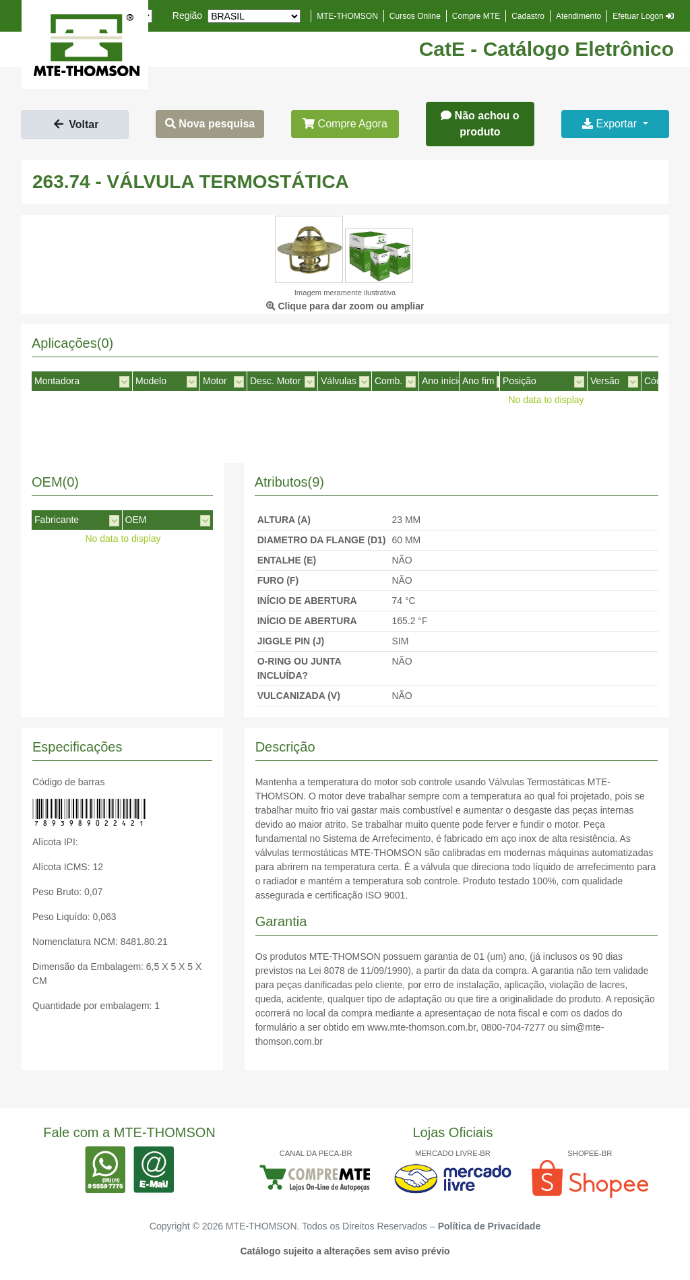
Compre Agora (345, 123)
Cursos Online (415, 16)
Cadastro (527, 16)
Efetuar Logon (643, 16)
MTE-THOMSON (347, 16)
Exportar (610, 123)
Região (187, 15)
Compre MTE (476, 16)
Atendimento (578, 16)
